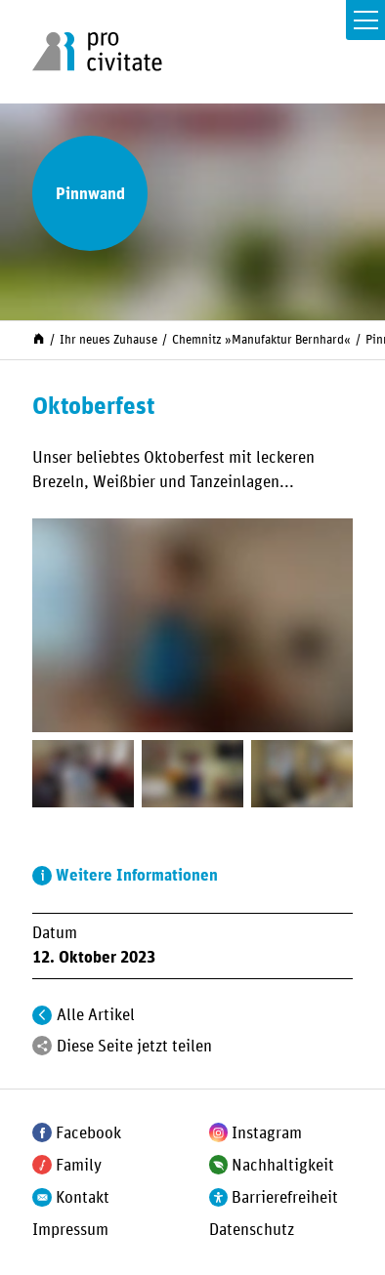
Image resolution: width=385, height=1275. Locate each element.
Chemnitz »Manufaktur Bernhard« (261, 340)
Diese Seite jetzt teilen (134, 1046)
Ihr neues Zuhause (108, 340)
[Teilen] (42, 1045)
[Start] (38, 338)
